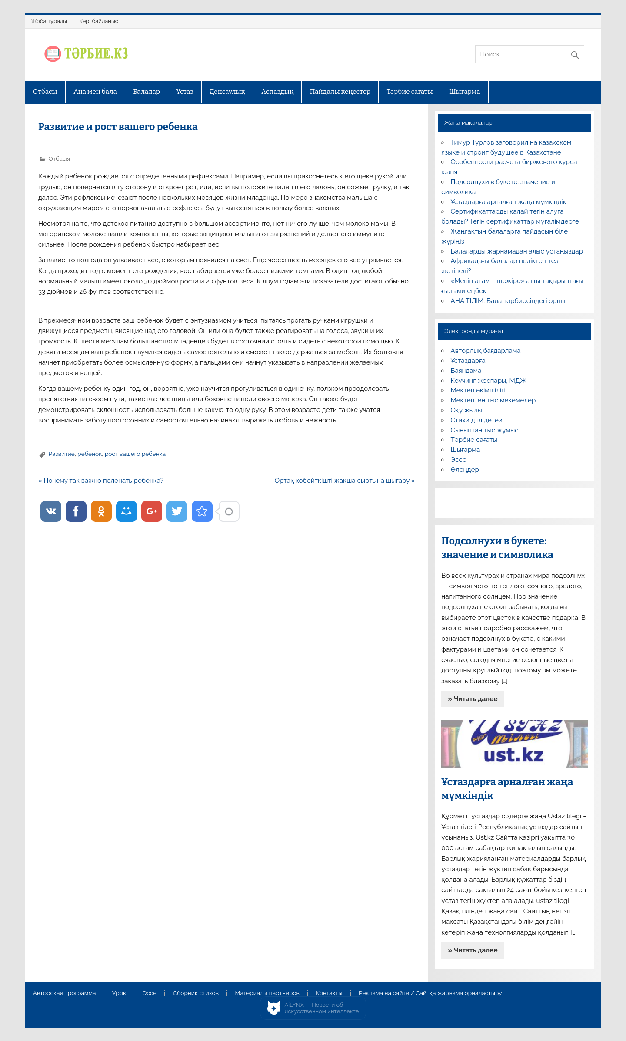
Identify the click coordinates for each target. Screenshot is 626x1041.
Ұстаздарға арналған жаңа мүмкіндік (508, 202)
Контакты (329, 993)
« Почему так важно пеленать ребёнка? (100, 480)
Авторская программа (64, 993)
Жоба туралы (49, 21)
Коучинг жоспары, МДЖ (489, 381)
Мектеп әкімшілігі (478, 390)
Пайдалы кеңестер (340, 92)
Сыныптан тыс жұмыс (485, 430)
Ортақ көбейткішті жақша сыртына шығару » (345, 480)
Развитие (61, 453)
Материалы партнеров (267, 993)
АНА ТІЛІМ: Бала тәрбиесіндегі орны (508, 301)
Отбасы (45, 92)
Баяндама (466, 371)
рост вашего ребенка (135, 453)
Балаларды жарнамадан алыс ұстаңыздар (517, 251)
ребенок (89, 453)
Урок (119, 993)
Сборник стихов (196, 993)
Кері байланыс (98, 21)
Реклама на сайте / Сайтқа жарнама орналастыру (430, 993)
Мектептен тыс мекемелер (493, 400)
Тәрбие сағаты (410, 92)
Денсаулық (227, 92)
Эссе (458, 460)
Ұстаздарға (468, 361)
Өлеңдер (465, 470)
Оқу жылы (466, 410)
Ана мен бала (95, 92)
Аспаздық (277, 92)
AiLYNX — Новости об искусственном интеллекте (322, 1008)
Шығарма (464, 92)
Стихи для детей (477, 420)
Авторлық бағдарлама (486, 351)
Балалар (146, 92)
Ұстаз (184, 92)
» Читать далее (473, 699)
